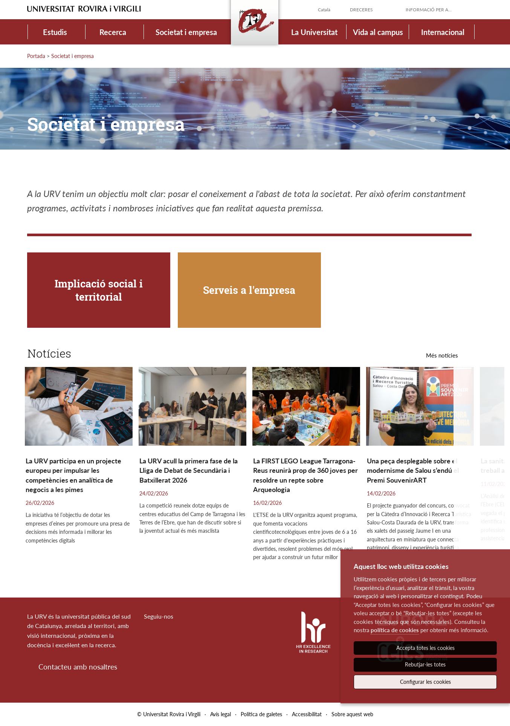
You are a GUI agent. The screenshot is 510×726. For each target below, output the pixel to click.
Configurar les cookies (425, 682)
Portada (36, 56)
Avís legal (220, 714)
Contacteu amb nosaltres (77, 666)
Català (324, 9)
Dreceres (361, 9)
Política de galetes (261, 714)
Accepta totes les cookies (425, 648)
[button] (479, 469)
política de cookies (395, 630)
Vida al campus (378, 32)
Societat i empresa (186, 32)
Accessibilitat (307, 714)
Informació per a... (429, 9)
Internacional (442, 32)
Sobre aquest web (352, 714)
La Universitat (314, 32)
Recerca (112, 32)
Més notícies (442, 355)
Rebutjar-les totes (425, 664)
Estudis (55, 32)
